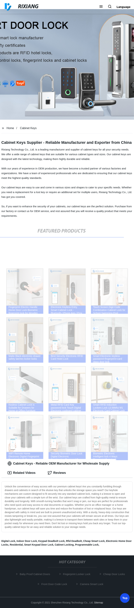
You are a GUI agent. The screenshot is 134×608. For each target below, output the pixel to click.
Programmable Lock (87, 544)
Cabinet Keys (28, 128)
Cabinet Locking (64, 544)
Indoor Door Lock (27, 541)
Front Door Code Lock (55, 583)
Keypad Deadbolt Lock (51, 541)
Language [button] (124, 6)
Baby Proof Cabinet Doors (35, 574)
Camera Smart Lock (92, 583)
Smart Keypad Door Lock (38, 544)
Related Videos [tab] (22, 473)
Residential (16, 544)
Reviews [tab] (57, 473)
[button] (101, 7)
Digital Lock (8, 541)
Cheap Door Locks (115, 574)
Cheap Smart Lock (94, 541)
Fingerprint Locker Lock (77, 574)
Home (10, 128)
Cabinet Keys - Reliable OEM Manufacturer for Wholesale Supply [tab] (58, 463)
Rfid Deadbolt (74, 541)
